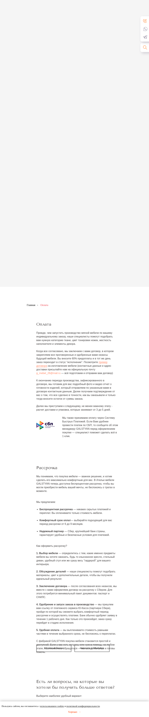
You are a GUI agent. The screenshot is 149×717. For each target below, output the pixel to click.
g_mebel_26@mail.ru (48, 373)
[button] (145, 21)
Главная (31, 305)
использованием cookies (52, 706)
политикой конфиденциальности (83, 706)
